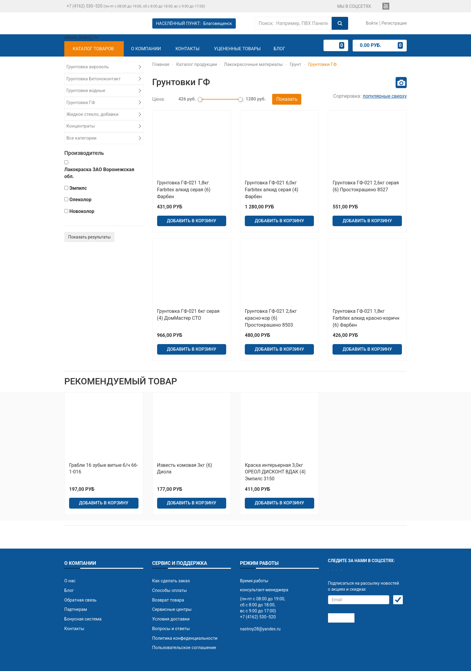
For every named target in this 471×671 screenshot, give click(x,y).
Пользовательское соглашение (183, 628)
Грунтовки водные (85, 90)
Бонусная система (82, 601)
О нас (69, 565)
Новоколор (81, 211)
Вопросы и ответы (170, 610)
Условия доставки (170, 601)
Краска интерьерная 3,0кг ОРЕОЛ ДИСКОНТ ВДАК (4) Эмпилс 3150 (275, 461)
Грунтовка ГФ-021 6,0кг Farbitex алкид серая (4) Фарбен (271, 188)
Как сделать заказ (170, 565)
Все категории (81, 138)
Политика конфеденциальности (183, 619)
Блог (279, 48)
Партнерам (75, 592)
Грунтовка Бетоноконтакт (93, 79)
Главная (160, 64)
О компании (146, 48)
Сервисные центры (171, 592)
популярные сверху (385, 96)
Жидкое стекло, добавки (92, 114)
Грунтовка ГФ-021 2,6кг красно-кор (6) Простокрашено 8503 (271, 312)
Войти (371, 23)
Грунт (295, 64)
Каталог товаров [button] (90, 48)
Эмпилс (78, 188)
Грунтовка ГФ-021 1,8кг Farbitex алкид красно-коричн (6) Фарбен (366, 312)
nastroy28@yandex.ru (260, 613)
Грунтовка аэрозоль (87, 66)
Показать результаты (89, 237)
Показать (286, 98)
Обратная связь (80, 583)
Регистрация (394, 23)
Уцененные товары (237, 48)
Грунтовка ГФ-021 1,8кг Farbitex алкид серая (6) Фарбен (184, 188)
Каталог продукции (196, 64)
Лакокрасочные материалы (253, 64)
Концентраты (80, 126)
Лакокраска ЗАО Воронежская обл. (99, 173)
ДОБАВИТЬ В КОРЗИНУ (192, 217)
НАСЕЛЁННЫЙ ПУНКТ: (194, 23)
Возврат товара (167, 583)
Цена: (158, 98)
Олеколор (80, 199)
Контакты (187, 48)
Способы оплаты (169, 574)
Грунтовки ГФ (80, 102)
